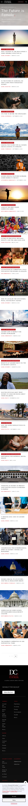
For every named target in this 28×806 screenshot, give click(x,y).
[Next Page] (15, 656)
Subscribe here (8, 692)
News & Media (4, 770)
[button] (9, 7)
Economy (16, 706)
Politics (7, 429)
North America (5, 211)
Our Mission (4, 762)
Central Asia (4, 741)
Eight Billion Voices (4, 715)
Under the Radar (4, 725)
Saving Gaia (4, 720)
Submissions (17, 761)
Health (7, 460)
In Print (4, 774)
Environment (17, 712)
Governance (8, 116)
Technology (12, 583)
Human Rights (12, 180)
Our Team (3, 766)
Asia (2, 273)
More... (4, 729)
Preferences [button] (14, 803)
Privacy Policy (5, 791)
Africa (2, 429)
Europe (4, 745)
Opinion (7, 520)
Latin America (4, 180)
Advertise (16, 764)
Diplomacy (7, 55)
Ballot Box (4, 710)
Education (7, 86)
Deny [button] (14, 800)
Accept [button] (14, 796)
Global (3, 55)
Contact (4, 776)
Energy (16, 709)
